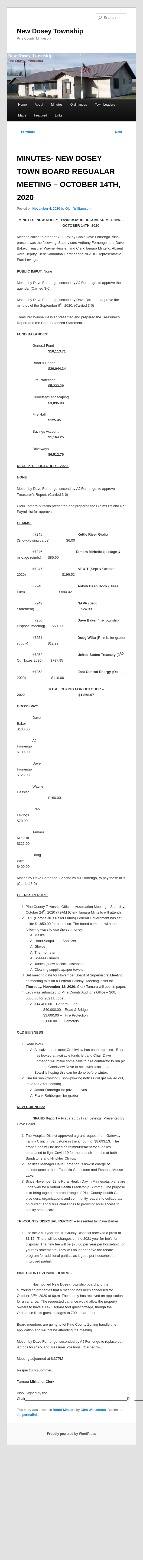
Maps (22, 115)
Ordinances (78, 104)
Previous (26, 132)
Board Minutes (64, 1410)
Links (59, 115)
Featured (40, 115)
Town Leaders (105, 104)
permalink (30, 1415)
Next (120, 132)
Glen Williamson (77, 209)
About (39, 104)
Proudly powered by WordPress (71, 1434)
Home (22, 104)
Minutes (57, 104)
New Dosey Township (50, 31)
